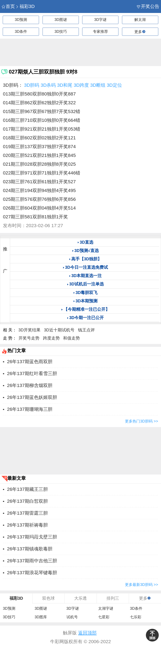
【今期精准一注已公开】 (87, 309)
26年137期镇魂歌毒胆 (29, 548)
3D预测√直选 (86, 250)
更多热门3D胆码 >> (141, 421)
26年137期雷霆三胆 (27, 513)
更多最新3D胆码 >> (141, 585)
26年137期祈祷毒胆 (27, 525)
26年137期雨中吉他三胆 (32, 560)
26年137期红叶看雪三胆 (32, 373)
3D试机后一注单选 (86, 284)
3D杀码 (48, 85)
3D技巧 (61, 31)
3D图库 (41, 617)
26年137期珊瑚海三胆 (29, 409)
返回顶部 (87, 632)
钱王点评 (86, 330)
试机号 (72, 617)
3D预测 (21, 20)
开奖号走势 (28, 338)
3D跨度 (81, 85)
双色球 (48, 598)
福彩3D (25, 6)
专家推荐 (100, 31)
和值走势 (71, 338)
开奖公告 (148, 6)
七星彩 (103, 617)
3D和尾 (65, 85)
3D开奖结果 (29, 330)
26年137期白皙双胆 (27, 501)
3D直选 (86, 242)
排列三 (112, 598)
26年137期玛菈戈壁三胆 (32, 537)
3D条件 (21, 31)
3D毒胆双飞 (86, 292)
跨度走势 (51, 338)
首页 (8, 6)
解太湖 (140, 20)
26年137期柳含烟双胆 (29, 385)
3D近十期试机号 (59, 330)
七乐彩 (135, 617)
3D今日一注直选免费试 (86, 267)
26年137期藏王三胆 (27, 489)
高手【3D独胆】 (86, 259)
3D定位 (114, 85)
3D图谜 (61, 20)
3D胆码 (31, 85)
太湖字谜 (105, 608)
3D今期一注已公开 (86, 317)
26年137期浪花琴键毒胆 (32, 572)
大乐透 (80, 598)
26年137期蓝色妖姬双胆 (32, 397)
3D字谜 (100, 20)
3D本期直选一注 (86, 275)
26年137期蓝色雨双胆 (29, 361)
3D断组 (97, 85)
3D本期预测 (86, 301)
